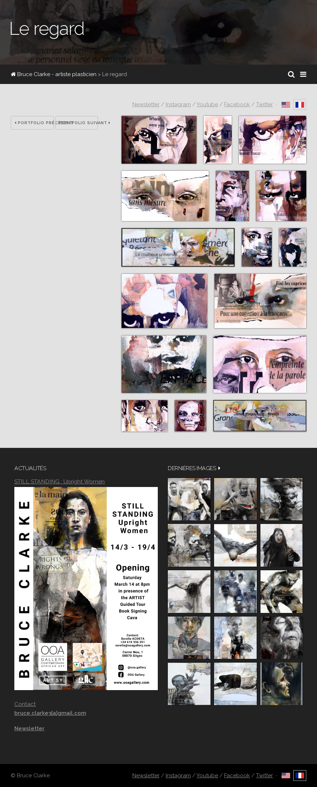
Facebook (237, 104)
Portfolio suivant (78, 123)
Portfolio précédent (34, 123)
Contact (25, 704)
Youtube (207, 104)
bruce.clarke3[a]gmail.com (50, 713)
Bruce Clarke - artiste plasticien (53, 74)
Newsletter (146, 104)
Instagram (178, 104)
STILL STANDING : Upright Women (59, 481)
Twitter (264, 104)
